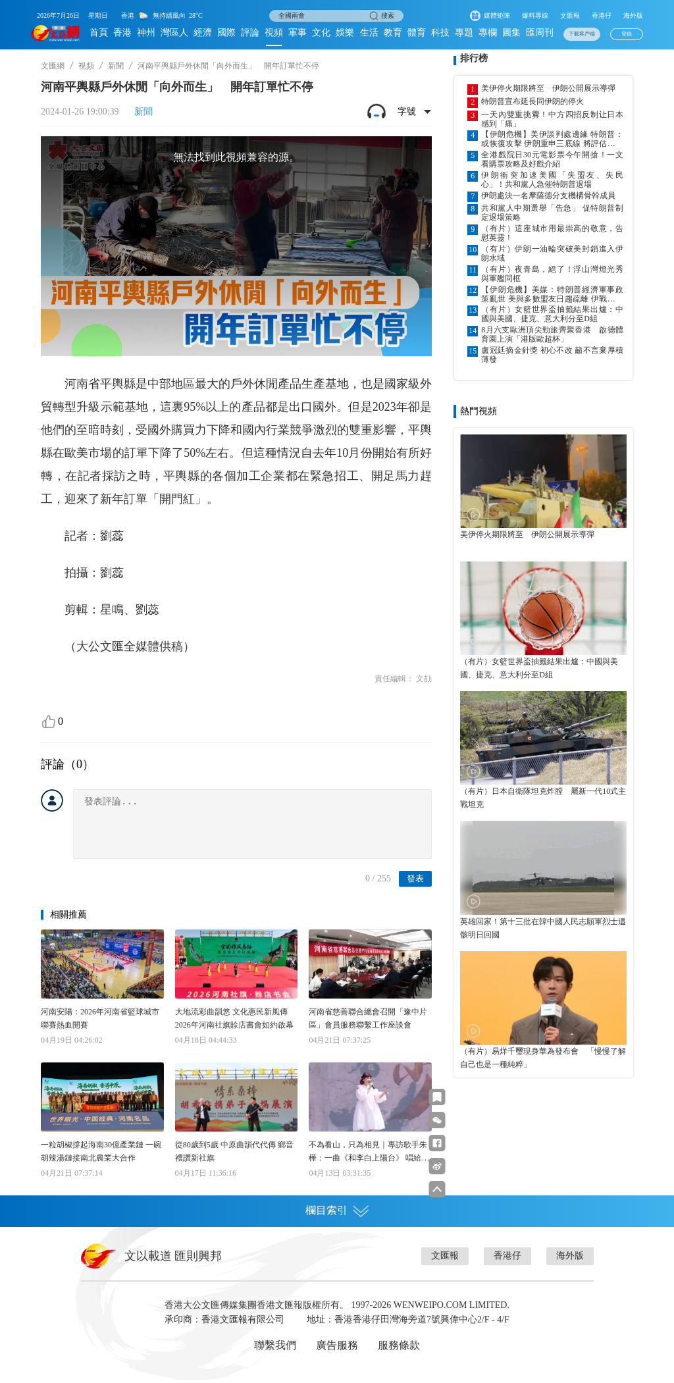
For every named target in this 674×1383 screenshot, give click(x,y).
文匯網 (53, 65)
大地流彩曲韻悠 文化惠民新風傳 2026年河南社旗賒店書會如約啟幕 (234, 1018)
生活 (369, 33)
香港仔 (601, 15)
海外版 (633, 15)
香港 (122, 33)
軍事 (297, 33)
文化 (321, 33)
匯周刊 (540, 33)
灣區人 (174, 33)
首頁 (99, 33)
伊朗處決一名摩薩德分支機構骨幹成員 (548, 195)
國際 (226, 33)
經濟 (203, 33)
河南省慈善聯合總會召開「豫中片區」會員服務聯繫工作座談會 (368, 1018)
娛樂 (345, 33)
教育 (393, 33)
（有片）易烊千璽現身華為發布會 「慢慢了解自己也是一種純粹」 (543, 1058)
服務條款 (399, 1345)
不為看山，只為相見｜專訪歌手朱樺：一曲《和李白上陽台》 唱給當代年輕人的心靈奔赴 (369, 1152)
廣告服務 (337, 1345)
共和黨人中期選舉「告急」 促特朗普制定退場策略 (552, 212)
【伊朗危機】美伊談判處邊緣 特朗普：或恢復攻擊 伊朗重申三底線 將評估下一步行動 (552, 139)
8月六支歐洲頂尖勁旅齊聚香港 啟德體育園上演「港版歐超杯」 (552, 334)
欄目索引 (337, 1210)
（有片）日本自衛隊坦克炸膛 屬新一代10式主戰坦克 (543, 798)
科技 (440, 33)
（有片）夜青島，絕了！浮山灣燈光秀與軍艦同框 (552, 274)
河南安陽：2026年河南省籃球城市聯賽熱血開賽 (100, 1018)
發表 (415, 878)
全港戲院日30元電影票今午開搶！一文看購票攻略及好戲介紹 (552, 159)
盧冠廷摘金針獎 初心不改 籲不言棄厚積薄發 (552, 355)
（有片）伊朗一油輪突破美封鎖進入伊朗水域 (552, 253)
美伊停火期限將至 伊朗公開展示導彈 (548, 88)
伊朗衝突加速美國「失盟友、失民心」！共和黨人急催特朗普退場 (552, 179)
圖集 (511, 33)
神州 (146, 33)
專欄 (488, 33)
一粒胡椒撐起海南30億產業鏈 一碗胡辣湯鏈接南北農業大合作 (101, 1151)
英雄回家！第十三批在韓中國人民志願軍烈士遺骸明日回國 (543, 928)
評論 (250, 33)
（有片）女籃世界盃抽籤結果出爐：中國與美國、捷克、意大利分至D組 (552, 314)
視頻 (274, 33)
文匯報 (570, 15)
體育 (416, 33)
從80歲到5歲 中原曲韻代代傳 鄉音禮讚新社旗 (234, 1151)
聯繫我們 (275, 1345)
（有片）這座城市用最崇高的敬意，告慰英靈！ (552, 233)
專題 (464, 33)
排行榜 (474, 58)
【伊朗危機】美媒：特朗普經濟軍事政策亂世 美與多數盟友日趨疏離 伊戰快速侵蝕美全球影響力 (552, 294)
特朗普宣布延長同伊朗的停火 (532, 101)
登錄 (626, 34)
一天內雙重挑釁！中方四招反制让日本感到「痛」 (552, 119)
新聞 (116, 65)
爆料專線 (535, 15)
